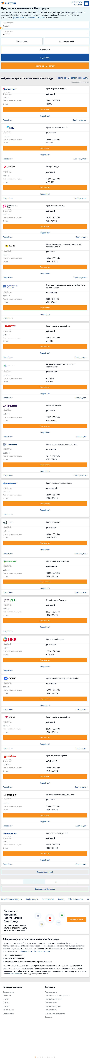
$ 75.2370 (78, 2)
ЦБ (72, 2)
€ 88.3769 (78, 4)
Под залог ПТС (50, 1010)
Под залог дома (51, 992)
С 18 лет (6, 999)
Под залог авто (51, 1002)
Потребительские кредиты (11, 899)
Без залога (49, 1017)
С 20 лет (6, 1006)
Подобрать (45, 57)
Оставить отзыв (76, 919)
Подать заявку (45, 109)
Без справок (21, 41)
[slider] (1, 28)
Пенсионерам (8, 1010)
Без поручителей (66, 41)
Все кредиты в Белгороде (45, 889)
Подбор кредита (32, 899)
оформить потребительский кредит (35, 951)
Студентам (7, 995)
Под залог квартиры (53, 1006)
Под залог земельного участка (57, 995)
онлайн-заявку (14, 973)
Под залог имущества (53, 999)
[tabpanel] (23, 1001)
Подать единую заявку (45, 66)
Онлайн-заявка (48, 899)
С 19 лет (6, 1002)
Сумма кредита (8, 23)
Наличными (45, 49)
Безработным (8, 1013)
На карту (61, 899)
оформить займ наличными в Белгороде (28, 17)
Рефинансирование (75, 899)
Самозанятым (8, 992)
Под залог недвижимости (55, 1013)
